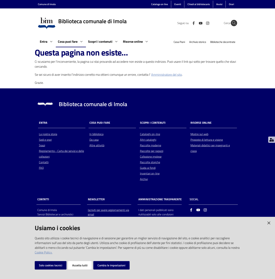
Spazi (42, 145)
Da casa (94, 140)
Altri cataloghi (148, 140)
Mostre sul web (199, 134)
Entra (43, 123)
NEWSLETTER (96, 199)
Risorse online (201, 123)
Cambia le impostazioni (111, 265)
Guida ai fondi (148, 168)
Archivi (144, 179)
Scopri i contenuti (153, 123)
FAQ (41, 168)
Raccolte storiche (150, 162)
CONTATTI (43, 199)
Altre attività (96, 145)
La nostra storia (48, 134)
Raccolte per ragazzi (151, 151)
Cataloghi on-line (150, 134)
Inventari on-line (150, 173)
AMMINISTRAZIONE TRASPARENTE (160, 199)
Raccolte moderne (150, 145)
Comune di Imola (47, 4)
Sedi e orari (45, 140)
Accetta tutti (80, 265)
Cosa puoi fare (99, 123)
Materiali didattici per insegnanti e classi (210, 148)
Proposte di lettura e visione (206, 140)
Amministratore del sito (166, 74)
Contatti (44, 162)
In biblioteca (96, 134)
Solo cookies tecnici (50, 265)
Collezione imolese (151, 156)
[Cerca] (233, 23)
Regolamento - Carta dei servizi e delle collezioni (61, 154)
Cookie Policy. (43, 252)
